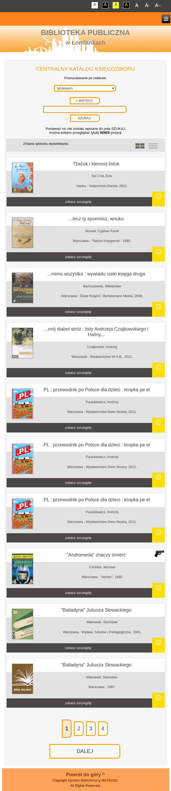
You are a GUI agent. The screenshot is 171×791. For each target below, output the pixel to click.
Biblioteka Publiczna (85, 32)
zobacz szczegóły (78, 202)
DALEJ (85, 751)
